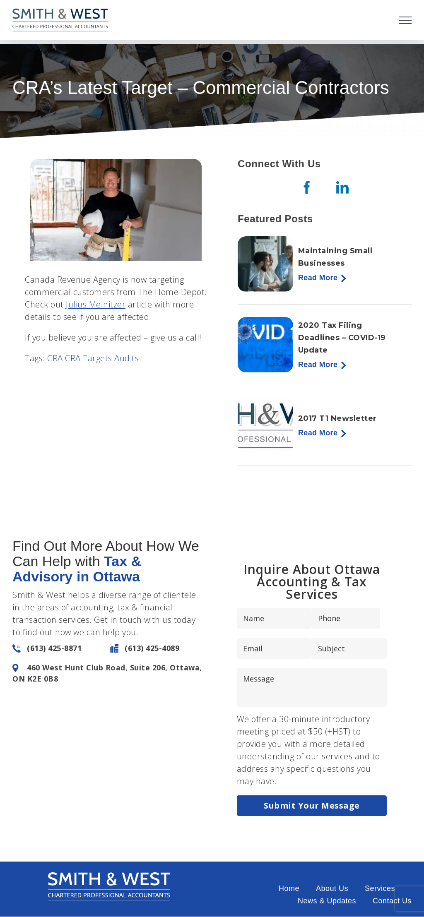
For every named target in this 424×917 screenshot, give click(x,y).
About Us (332, 888)
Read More (317, 278)
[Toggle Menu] (405, 20)
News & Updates (327, 901)
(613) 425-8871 (54, 648)
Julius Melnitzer (95, 304)
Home (289, 888)
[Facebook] (307, 187)
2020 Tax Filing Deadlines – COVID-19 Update (342, 338)
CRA (55, 358)
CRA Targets (88, 358)
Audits (126, 358)
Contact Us (392, 901)
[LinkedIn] (342, 187)
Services (380, 888)
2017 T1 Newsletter (337, 418)
